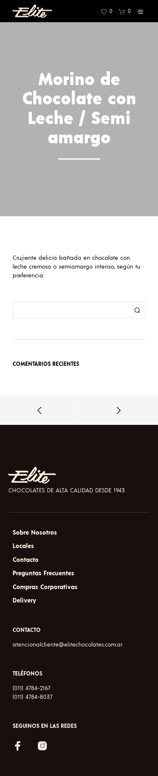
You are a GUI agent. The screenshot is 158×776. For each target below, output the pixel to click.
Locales (23, 546)
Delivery (24, 601)
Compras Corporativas (45, 587)
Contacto (26, 560)
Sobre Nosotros (35, 533)
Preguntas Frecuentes (43, 573)
